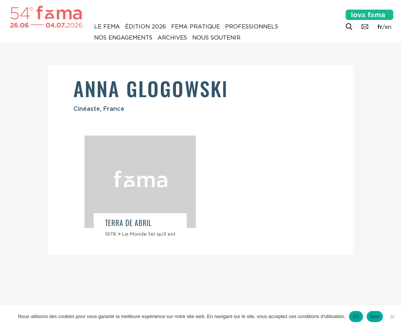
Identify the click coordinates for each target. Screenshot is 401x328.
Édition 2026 (145, 26)
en (388, 27)
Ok (356, 316)
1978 (110, 234)
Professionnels (251, 26)
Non (375, 316)
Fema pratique (195, 26)
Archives (172, 37)
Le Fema (107, 26)
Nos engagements (123, 37)
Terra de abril (128, 223)
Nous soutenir (216, 37)
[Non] (391, 316)
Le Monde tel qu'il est (149, 234)
